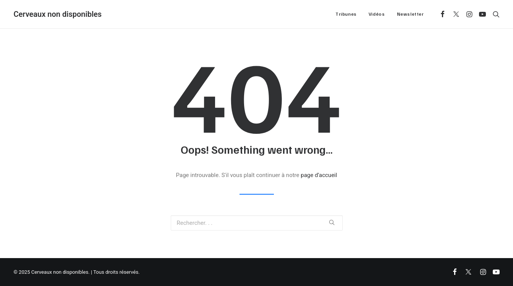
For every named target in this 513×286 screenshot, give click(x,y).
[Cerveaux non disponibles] (58, 14)
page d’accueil (319, 175)
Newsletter (410, 14)
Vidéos (377, 14)
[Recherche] (494, 14)
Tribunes (346, 14)
